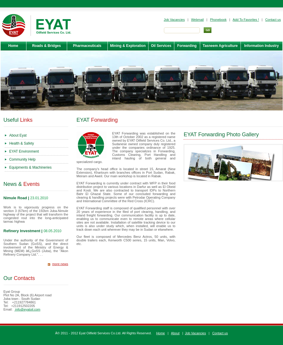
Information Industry (261, 46)
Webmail (197, 19)
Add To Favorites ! (246, 19)
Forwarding (187, 46)
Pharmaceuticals (87, 46)
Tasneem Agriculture (220, 46)
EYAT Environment (24, 151)
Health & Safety (21, 143)
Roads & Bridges (46, 46)
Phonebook (218, 19)
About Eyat (18, 135)
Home (13, 46)
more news (60, 264)
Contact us (273, 19)
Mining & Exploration (128, 46)
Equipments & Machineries (30, 167)
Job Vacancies (174, 19)
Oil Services (161, 46)
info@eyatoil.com (27, 309)
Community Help (22, 159)
